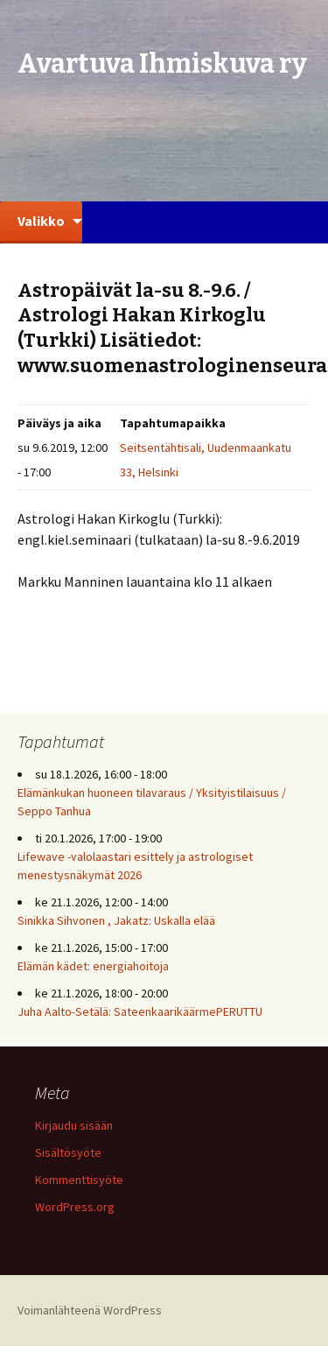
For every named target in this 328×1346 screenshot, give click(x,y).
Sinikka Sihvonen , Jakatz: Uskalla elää (116, 920)
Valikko (41, 220)
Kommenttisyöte (79, 1179)
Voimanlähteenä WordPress (89, 1310)
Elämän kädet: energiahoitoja (93, 966)
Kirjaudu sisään (74, 1125)
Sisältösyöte (68, 1152)
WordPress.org (75, 1207)
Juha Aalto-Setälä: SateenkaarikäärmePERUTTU (139, 1011)
